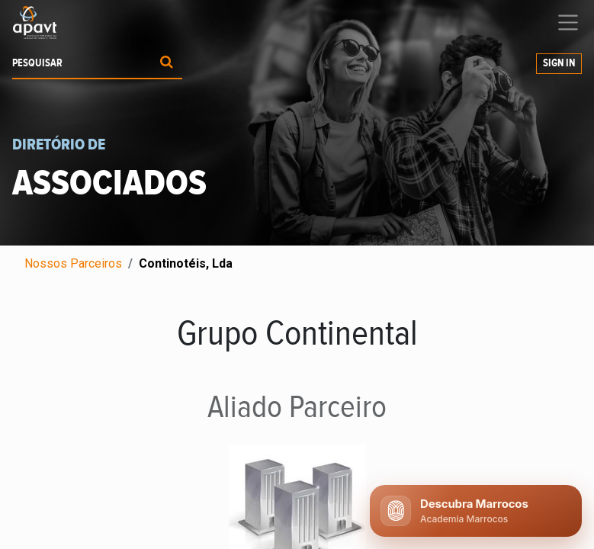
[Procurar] (166, 63)
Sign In (559, 63)
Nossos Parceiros (73, 263)
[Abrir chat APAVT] (476, 511)
